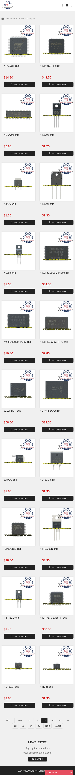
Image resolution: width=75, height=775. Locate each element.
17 (37, 720)
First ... (9, 720)
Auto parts (31, 19)
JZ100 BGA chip (12, 410)
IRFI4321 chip (11, 617)
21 (68, 720)
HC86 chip (47, 687)
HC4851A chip (11, 687)
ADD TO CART (19, 84)
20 (60, 720)
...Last (58, 726)
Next (47, 726)
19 (52, 720)
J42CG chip (48, 480)
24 (31, 726)
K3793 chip (48, 135)
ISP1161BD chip (12, 549)
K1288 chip (10, 273)
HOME (21, 19)
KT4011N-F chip (51, 66)
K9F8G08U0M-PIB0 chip (55, 273)
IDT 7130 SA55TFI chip (54, 617)
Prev (20, 720)
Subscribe (37, 759)
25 (39, 726)
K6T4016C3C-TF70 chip (55, 342)
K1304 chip (48, 204)
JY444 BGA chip (51, 410)
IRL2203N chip (50, 549)
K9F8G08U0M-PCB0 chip (17, 342)
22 (15, 726)
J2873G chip (10, 480)
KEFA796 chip (11, 135)
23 (23, 726)
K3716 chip (10, 204)
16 (29, 720)
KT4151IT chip (12, 66)
